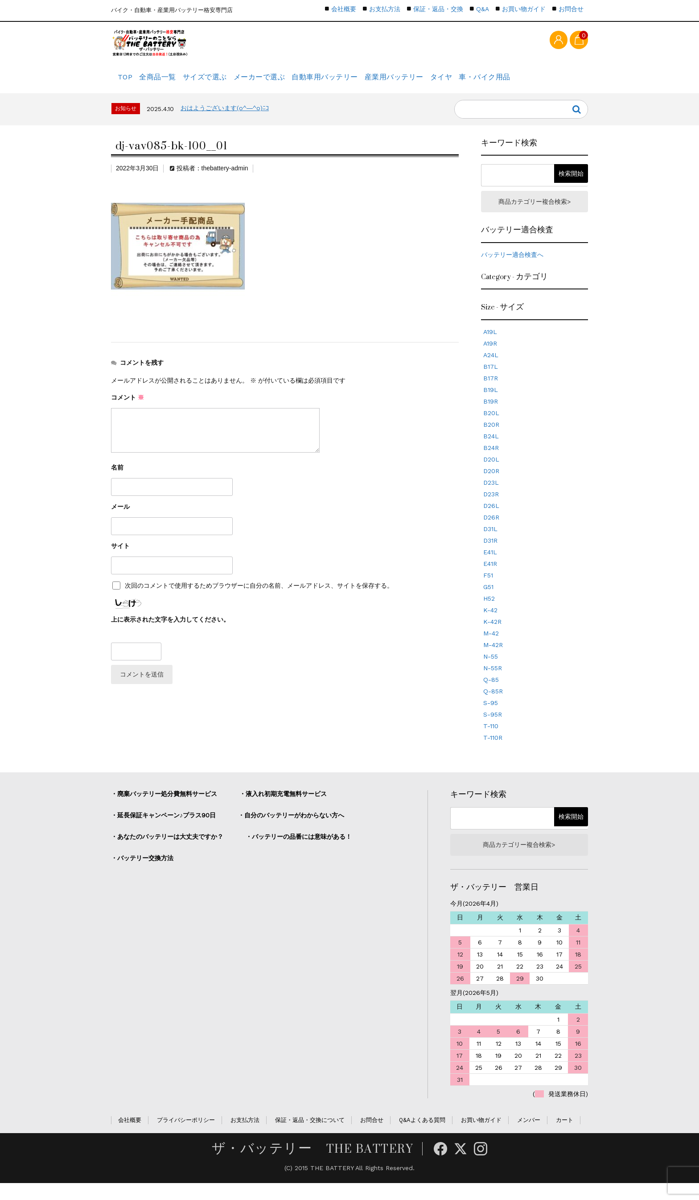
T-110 (490, 739)
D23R (491, 507)
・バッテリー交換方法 (142, 871)
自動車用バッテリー (360, 82)
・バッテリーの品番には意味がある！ (299, 850)
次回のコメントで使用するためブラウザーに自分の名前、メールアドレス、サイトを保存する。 (259, 595)
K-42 (490, 623)
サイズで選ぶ (225, 82)
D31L (490, 542)
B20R (491, 437)
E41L (490, 565)
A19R (490, 356)
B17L (490, 380)
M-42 (491, 646)
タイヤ (491, 82)
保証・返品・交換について (310, 1136)
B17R (490, 391)
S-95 (490, 716)
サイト (120, 556)
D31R (490, 553)
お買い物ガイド (524, 8)
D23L (491, 495)
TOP (127, 82)
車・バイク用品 (543, 82)
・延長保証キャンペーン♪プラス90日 (163, 828)
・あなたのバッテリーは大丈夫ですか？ (167, 850)
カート (564, 1136)
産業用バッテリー (436, 82)
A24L (490, 368)
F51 (488, 588)
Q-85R (493, 704)
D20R (491, 484)
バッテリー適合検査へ (512, 268)
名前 (117, 477)
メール (120, 516)
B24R (491, 461)
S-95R (492, 727)
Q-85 (491, 693)
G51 (488, 600)
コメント (127, 407)
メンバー (528, 1136)
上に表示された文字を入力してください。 (170, 629)
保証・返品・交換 (438, 8)
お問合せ (571, 8)
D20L (491, 472)
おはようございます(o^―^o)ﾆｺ (225, 118)
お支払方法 (384, 8)
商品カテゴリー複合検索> (534, 213)
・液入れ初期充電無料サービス (283, 807)
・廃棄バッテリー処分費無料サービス (164, 807)
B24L (491, 449)
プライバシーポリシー (186, 1136)
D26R (491, 530)
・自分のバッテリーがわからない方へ (291, 828)
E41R (490, 577)
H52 (489, 611)
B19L (490, 403)
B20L (491, 426)
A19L (490, 345)
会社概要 (343, 8)
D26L (491, 519)
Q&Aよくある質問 (422, 1136)
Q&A (482, 8)
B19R (490, 414)
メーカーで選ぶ (287, 82)
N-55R (492, 681)
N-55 (490, 669)
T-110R (492, 751)
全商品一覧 (169, 82)
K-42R (492, 635)
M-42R (493, 658)
